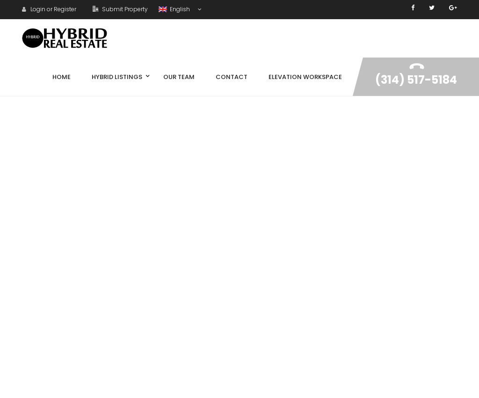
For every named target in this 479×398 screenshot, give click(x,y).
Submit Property (120, 9)
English (175, 9)
